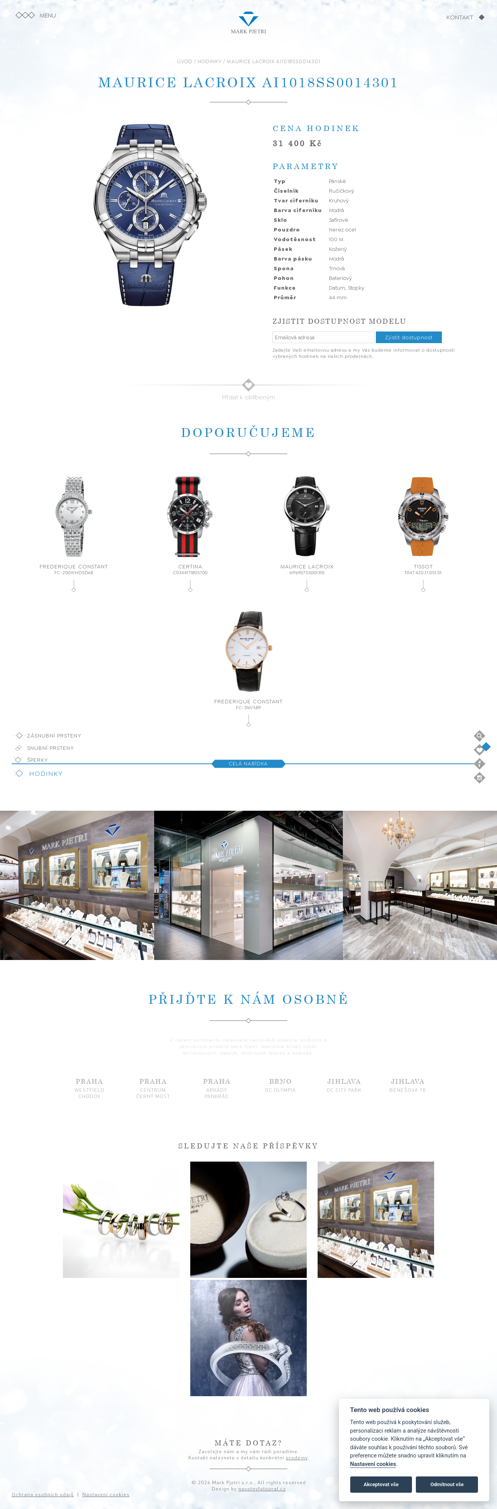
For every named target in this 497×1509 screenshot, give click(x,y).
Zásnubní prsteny (54, 735)
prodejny (297, 1457)
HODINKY (210, 61)
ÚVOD (185, 61)
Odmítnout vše (447, 1484)
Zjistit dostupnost (409, 337)
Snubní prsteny (50, 747)
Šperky (37, 759)
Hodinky (46, 773)
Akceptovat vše (381, 1484)
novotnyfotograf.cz (262, 1488)
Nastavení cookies (373, 1464)
